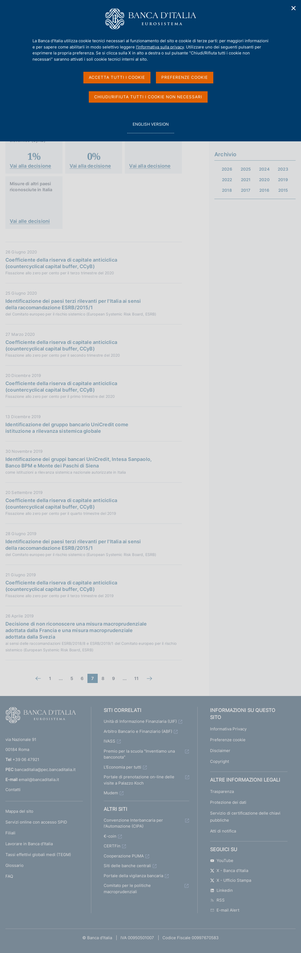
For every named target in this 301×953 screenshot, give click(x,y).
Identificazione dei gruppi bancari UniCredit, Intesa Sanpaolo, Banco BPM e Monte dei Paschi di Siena (78, 462)
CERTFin (112, 845)
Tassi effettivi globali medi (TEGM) (38, 854)
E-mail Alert (224, 910)
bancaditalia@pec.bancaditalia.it (45, 769)
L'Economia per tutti (122, 767)
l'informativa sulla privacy (160, 47)
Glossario (14, 865)
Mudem (111, 792)
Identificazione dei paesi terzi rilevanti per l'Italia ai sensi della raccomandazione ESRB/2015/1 (73, 304)
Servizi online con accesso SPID (36, 822)
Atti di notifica (223, 831)
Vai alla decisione (30, 166)
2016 (264, 190)
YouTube (221, 860)
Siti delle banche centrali (127, 865)
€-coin (110, 836)
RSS (217, 900)
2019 (283, 179)
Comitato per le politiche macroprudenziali (127, 888)
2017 (246, 190)
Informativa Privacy (228, 728)
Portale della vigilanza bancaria (133, 875)
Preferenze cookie (228, 739)
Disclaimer (220, 750)
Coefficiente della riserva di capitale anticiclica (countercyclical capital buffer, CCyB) (61, 263)
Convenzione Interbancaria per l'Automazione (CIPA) (133, 823)
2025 (246, 169)
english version (150, 127)
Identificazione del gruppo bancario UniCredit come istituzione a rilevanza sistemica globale (66, 428)
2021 (246, 179)
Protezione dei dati (228, 802)
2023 (283, 169)
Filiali (10, 832)
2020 (264, 179)
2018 (227, 190)
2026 (227, 169)
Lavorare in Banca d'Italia (29, 843)
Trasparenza (222, 791)
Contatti (13, 789)
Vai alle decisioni (30, 221)
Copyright (219, 761)
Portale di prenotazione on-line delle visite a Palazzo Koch (139, 780)
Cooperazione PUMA (124, 855)
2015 (283, 190)
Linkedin (221, 890)
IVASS (109, 741)
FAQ (9, 876)
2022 (227, 179)
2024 (264, 169)
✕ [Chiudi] (293, 8)
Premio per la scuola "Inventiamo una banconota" (139, 754)
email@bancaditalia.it (39, 779)
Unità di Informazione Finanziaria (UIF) (140, 721)
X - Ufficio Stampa (230, 880)
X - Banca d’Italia (229, 870)
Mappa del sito (19, 811)
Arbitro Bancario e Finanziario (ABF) (138, 731)
